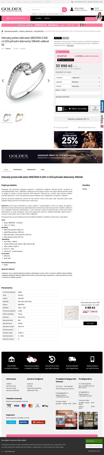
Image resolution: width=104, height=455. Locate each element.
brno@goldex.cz (84, 392)
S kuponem (86, 311)
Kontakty (47, 2)
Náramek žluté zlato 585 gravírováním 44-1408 (90, 303)
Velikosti (47, 18)
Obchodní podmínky (34, 388)
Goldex (22, 49)
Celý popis (70, 46)
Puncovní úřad (11, 388)
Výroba (26, 2)
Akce (2, 2)
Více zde (90, 323)
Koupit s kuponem (65, 60)
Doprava (17, 2)
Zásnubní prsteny (53, 14)
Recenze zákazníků (12, 390)
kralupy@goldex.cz (62, 393)
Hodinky (61, 14)
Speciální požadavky (62, 97)
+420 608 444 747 (78, 2)
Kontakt (29, 386)
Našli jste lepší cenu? (87, 127)
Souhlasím (90, 441)
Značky (10, 2)
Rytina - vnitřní (61, 90)
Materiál (59, 82)
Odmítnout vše (94, 451)
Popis (6, 170)
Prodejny (39, 18)
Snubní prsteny (42, 14)
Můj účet (79, 8)
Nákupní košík (99, 10)
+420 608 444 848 (85, 396)
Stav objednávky (36, 2)
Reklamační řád (32, 390)
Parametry (18, 170)
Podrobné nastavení (94, 446)
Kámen (58, 86)
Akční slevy (93, 19)
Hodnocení (31, 170)
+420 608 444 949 (62, 397)
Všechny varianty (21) (78, 119)
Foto (42, 170)
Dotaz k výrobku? (61, 127)
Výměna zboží (11, 386)
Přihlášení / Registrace (80, 10)
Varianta (59, 78)
